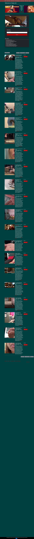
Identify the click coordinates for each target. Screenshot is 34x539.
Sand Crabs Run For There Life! (10, 40)
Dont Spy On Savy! (8, 42)
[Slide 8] (20, 25)
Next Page (27, 52)
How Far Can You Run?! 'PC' (9, 43)
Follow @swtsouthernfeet (21, 11)
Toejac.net (2, 0)
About (29, 0)
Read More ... (17, 69)
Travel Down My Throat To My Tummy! (11, 46)
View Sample (17, 56)
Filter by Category (7, 52)
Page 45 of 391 (22, 52)
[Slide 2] (12, 25)
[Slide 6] (17, 25)
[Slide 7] (18, 25)
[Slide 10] (22, 25)
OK (16, 538)
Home (5, 0)
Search (17, 34)
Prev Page (18, 52)
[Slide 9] (21, 25)
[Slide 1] (11, 25)
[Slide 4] (15, 25)
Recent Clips (8, 0)
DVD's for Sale (26, 0)
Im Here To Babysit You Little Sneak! (11, 44)
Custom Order (22, 0)
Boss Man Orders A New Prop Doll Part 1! (17, 24)
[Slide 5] (16, 25)
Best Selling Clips (17, 0)
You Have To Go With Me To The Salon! (11, 41)
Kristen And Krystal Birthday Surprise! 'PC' (11, 45)
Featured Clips (13, 0)
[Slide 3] (13, 25)
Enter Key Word (9, 31)
